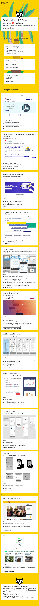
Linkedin (18, 596)
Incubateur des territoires (8, 168)
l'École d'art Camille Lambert (15, 588)
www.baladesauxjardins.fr (8, 571)
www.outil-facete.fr (7, 406)
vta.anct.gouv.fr (6, 243)
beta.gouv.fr (5, 206)
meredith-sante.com (7, 287)
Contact (3, 3)
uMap (4, 128)
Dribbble (33, 597)
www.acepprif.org (7, 530)
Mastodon (28, 597)
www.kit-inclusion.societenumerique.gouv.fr (12, 328)
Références (4, 2)
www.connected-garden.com (9, 447)
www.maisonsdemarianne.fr (9, 368)
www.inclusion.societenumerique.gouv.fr (12, 327)
